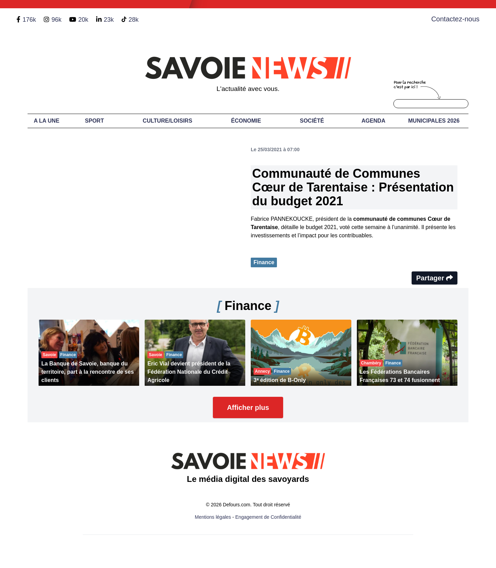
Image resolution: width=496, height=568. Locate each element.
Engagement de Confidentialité (268, 517)
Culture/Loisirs (167, 121)
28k (133, 19)
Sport (94, 121)
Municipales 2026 (433, 121)
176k (29, 19)
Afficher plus (248, 407)
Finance (264, 262)
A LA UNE (46, 121)
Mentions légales (213, 517)
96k (56, 19)
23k (109, 19)
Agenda (373, 121)
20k (83, 19)
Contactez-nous (455, 19)
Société (312, 121)
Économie (246, 121)
